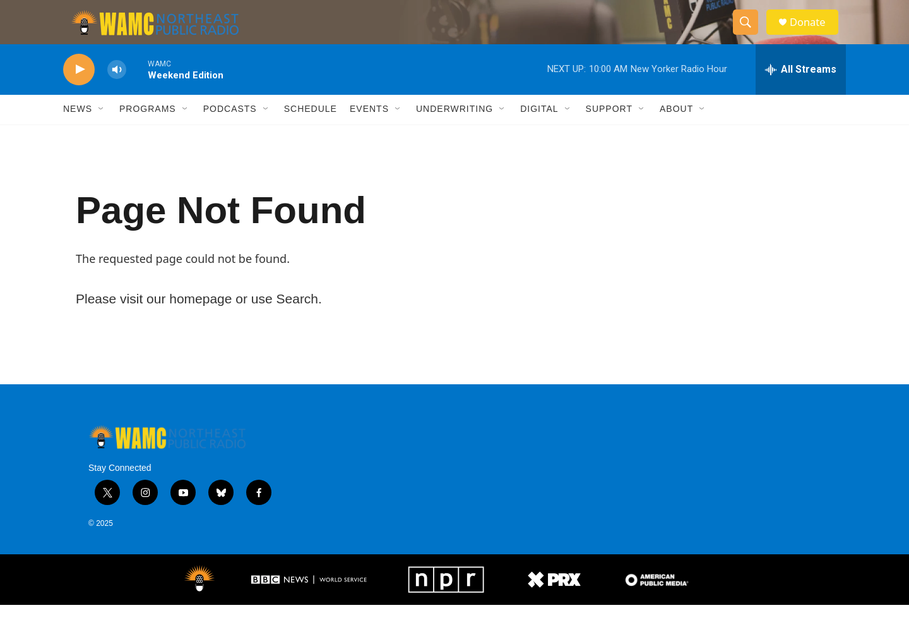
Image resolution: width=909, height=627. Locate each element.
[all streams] (801, 91)
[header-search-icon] (750, 33)
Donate (813, 33)
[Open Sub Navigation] (102, 131)
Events (369, 131)
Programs (147, 131)
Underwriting (454, 131)
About (676, 131)
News (77, 131)
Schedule (310, 131)
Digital (539, 131)
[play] (79, 92)
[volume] (117, 92)
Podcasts (230, 131)
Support (609, 131)
